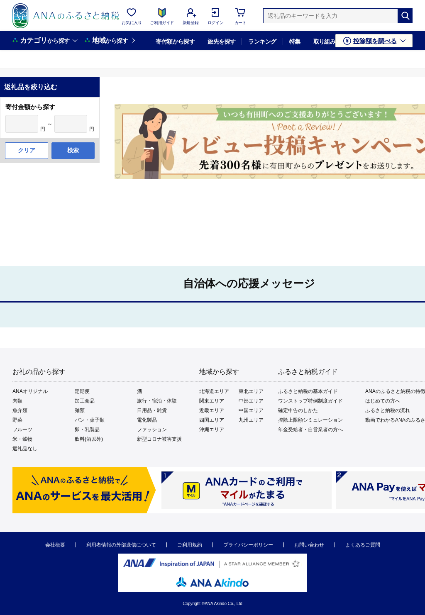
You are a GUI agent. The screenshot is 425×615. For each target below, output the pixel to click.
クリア (26, 150)
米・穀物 (22, 439)
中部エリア (251, 401)
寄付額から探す (175, 41)
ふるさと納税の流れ (387, 410)
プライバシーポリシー (248, 545)
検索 (73, 150)
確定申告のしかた (298, 410)
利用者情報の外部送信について (121, 545)
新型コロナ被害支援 (159, 439)
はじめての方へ (382, 401)
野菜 (17, 420)
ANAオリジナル (30, 391)
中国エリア (251, 410)
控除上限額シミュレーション (310, 420)
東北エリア (251, 391)
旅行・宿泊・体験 (157, 401)
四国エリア (211, 420)
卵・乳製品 (87, 429)
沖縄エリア (211, 429)
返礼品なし (24, 448)
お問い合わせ (309, 545)
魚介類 (19, 410)
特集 (294, 41)
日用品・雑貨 (152, 410)
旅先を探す (221, 41)
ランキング (262, 41)
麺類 (80, 410)
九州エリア (251, 420)
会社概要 (55, 545)
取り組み (324, 41)
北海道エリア (214, 391)
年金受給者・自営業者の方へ (310, 429)
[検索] (405, 15)
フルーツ (22, 429)
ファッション (152, 429)
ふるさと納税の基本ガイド (308, 391)
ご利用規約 (189, 545)
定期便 (82, 391)
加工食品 (85, 401)
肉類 (17, 401)
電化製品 (147, 420)
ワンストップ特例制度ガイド (310, 401)
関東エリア (211, 401)
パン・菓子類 (90, 420)
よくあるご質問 (362, 545)
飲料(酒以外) (89, 439)
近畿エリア (211, 410)
